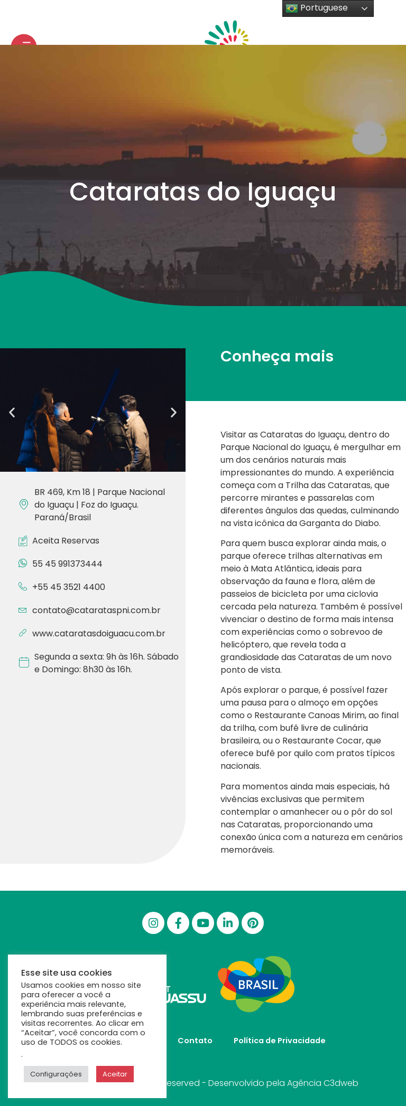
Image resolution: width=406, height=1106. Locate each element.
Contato (195, 1040)
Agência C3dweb (322, 1083)
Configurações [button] (56, 1074)
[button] (12, 411)
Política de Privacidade (280, 1040)
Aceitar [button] (115, 1074)
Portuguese (316, 8)
